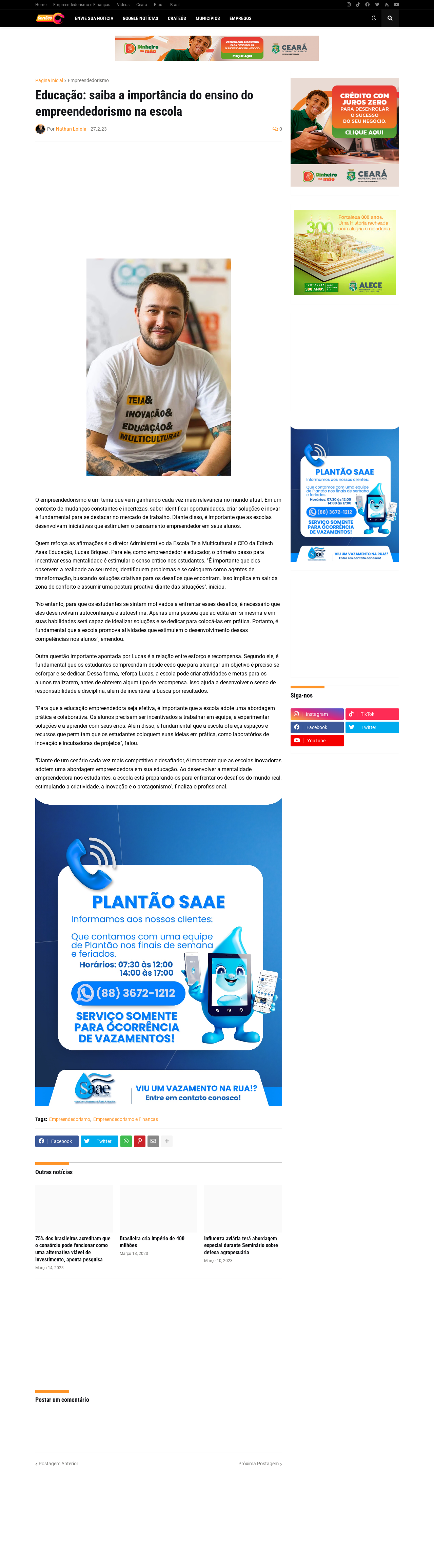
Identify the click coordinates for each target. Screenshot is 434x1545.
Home (40, 4)
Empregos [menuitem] (241, 18)
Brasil (175, 4)
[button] (374, 18)
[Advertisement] (152, 195)
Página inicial (49, 80)
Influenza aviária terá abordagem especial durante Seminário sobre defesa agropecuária (241, 1245)
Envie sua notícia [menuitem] (94, 18)
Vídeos (123, 4)
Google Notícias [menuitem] (140, 18)
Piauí (158, 4)
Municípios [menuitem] (208, 18)
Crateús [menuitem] (177, 18)
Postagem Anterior (58, 1463)
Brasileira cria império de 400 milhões (152, 1242)
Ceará (141, 4)
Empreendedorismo (88, 80)
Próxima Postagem (258, 1463)
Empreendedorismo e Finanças (81, 4)
